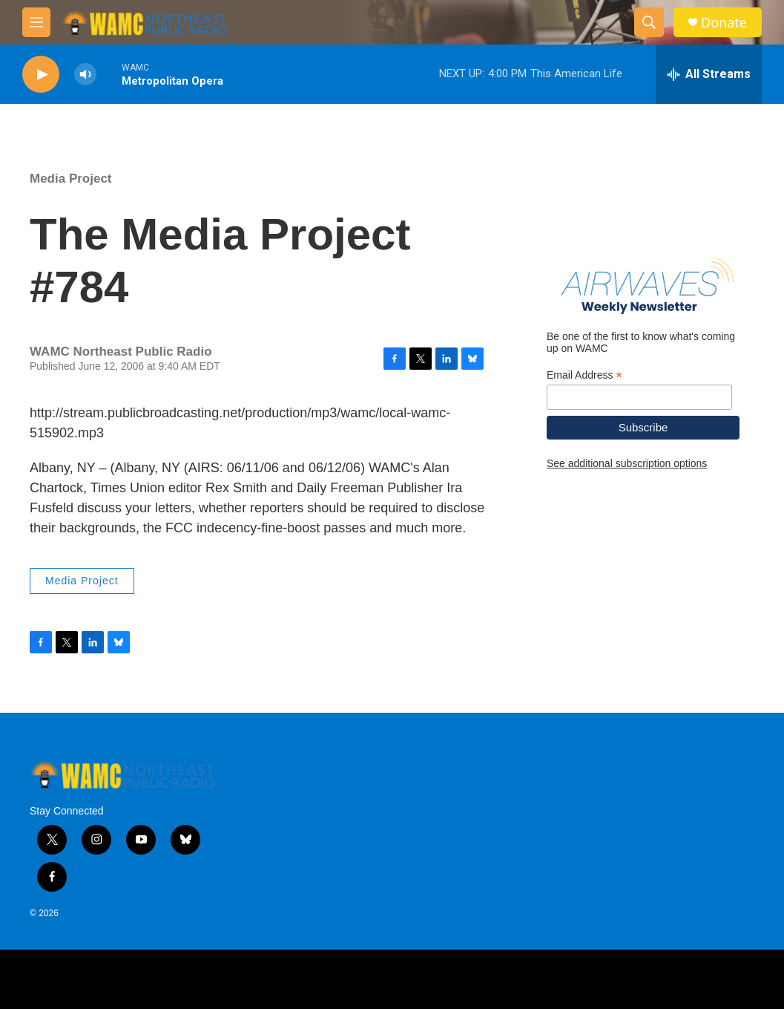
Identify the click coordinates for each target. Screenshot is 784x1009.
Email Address (584, 375)
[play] (41, 74)
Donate (724, 22)
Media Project (71, 179)
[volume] (85, 74)
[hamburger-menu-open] (36, 22)
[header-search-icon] (649, 22)
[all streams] (709, 74)
